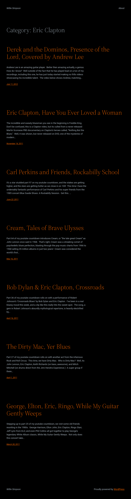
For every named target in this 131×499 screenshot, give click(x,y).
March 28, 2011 (13, 444)
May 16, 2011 (12, 259)
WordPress (119, 489)
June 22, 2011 (12, 199)
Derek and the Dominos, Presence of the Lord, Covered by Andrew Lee (58, 53)
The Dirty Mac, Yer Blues (38, 346)
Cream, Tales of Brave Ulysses (45, 227)
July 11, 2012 (12, 84)
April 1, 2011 (12, 377)
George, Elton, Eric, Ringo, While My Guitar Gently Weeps (63, 409)
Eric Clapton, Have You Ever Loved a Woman (64, 112)
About (121, 8)
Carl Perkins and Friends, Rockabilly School (63, 172)
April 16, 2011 (12, 318)
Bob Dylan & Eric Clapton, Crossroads (55, 287)
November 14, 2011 (15, 143)
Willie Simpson (14, 8)
